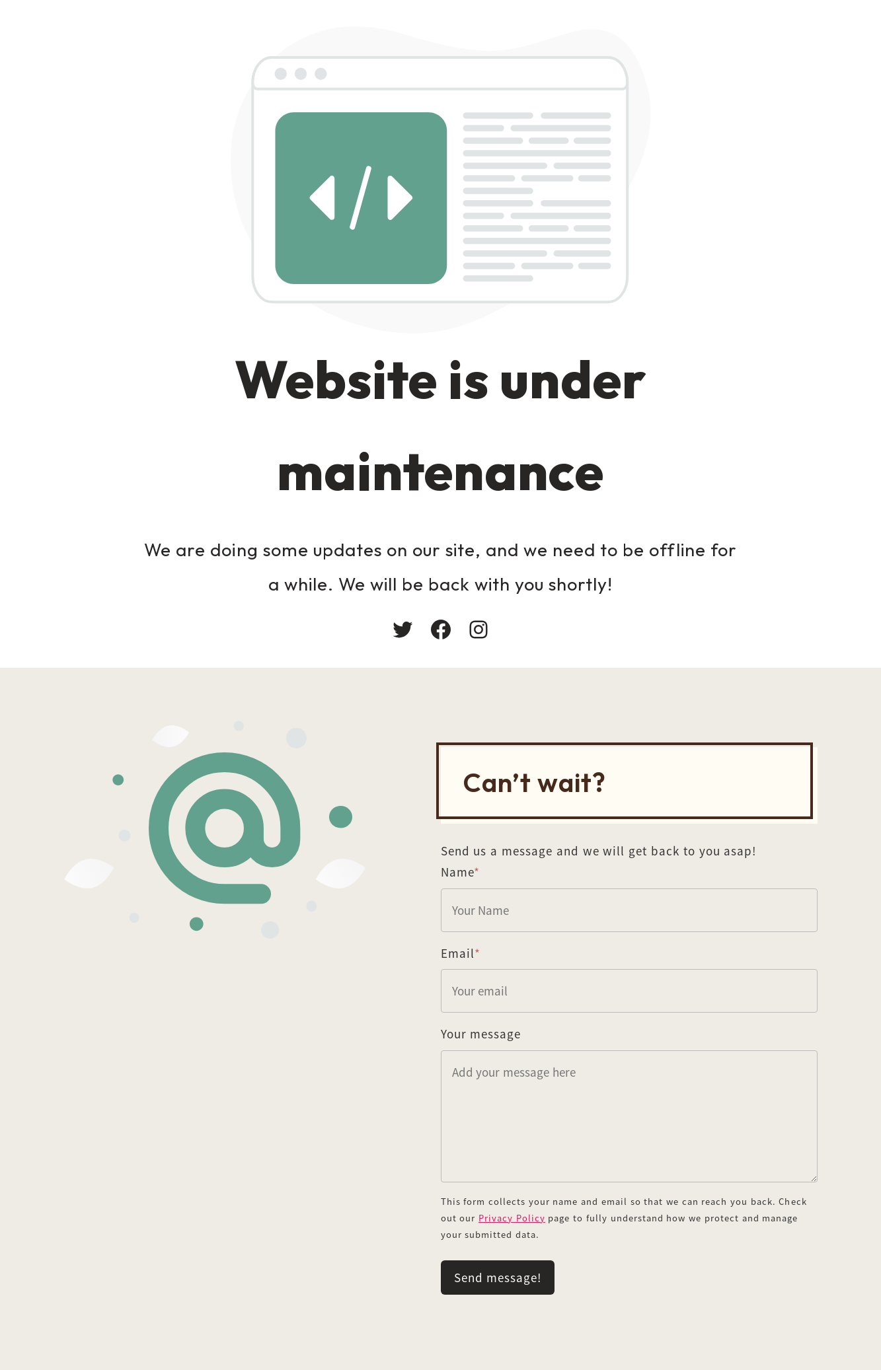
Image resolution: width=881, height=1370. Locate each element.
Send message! (498, 1277)
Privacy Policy (512, 1217)
